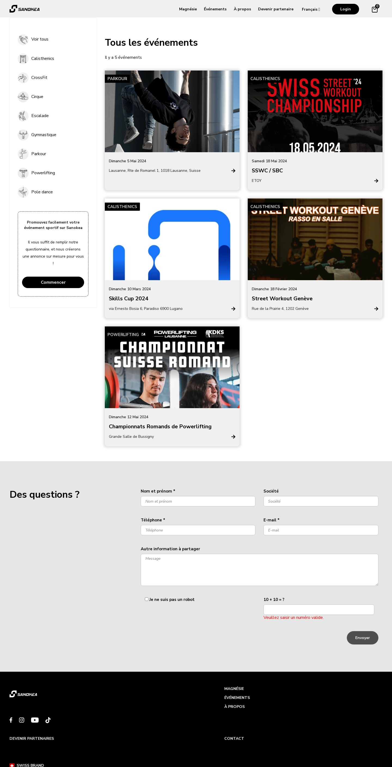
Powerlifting (43, 173)
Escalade (40, 116)
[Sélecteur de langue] (312, 9)
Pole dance (42, 192)
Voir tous (39, 39)
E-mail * (272, 520)
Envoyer (362, 637)
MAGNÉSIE (114, 690)
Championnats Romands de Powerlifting (160, 426)
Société (271, 491)
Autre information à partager (170, 549)
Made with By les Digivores (348, 749)
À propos (242, 9)
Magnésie (188, 9)
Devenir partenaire (275, 9)
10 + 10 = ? (274, 599)
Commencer (53, 282)
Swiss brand (27, 749)
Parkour (38, 154)
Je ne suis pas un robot (172, 599)
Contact (305, 690)
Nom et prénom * (158, 491)
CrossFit (39, 78)
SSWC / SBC (267, 170)
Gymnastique (43, 135)
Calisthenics (42, 59)
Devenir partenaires (222, 690)
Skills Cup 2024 (128, 298)
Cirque (37, 97)
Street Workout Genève (282, 298)
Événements (215, 9)
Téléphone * (153, 520)
